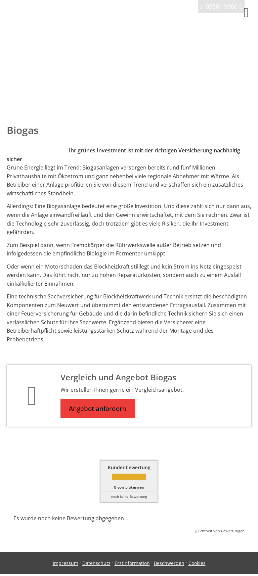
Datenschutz (96, 563)
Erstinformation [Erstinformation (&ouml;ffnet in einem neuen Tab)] (132, 563)
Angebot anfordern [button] (97, 408)
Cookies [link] (197, 563)
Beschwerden (169, 563)
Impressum (65, 563)
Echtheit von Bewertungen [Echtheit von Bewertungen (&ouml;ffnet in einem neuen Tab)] (221, 530)
